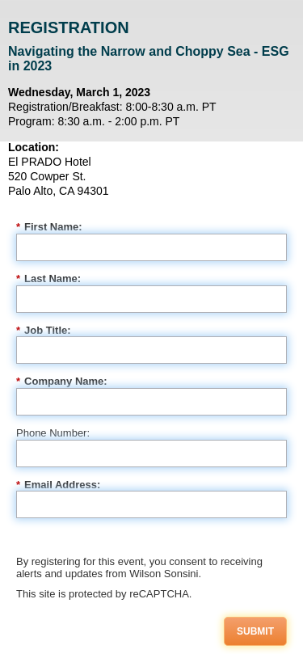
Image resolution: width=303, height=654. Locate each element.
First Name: (49, 227)
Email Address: (58, 485)
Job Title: (43, 330)
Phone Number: (53, 433)
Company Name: (61, 381)
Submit (255, 631)
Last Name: (48, 278)
